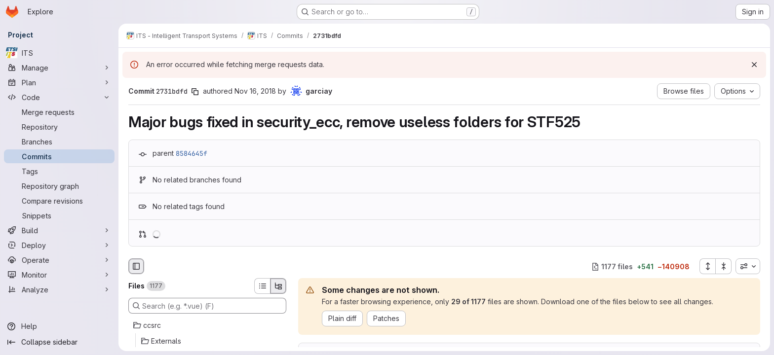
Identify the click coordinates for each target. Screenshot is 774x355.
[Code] (59, 97)
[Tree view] (278, 286)
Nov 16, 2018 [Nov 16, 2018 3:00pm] (255, 91)
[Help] (59, 326)
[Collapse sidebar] (59, 342)
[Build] (59, 230)
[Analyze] (59, 289)
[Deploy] (59, 245)
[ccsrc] (207, 325)
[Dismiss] (754, 65)
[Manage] (59, 67)
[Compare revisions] (59, 201)
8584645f (191, 153)
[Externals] (207, 341)
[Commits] (59, 156)
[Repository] (59, 127)
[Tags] (59, 171)
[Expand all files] (707, 266)
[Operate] (59, 260)
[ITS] (59, 53)
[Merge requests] (59, 112)
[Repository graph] (59, 186)
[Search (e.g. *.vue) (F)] (207, 306)
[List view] (262, 286)
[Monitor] (59, 275)
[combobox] (747, 266)
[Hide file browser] (136, 266)
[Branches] (59, 141)
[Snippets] (59, 215)
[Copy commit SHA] (195, 92)
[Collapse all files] (724, 266)
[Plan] (59, 82)
